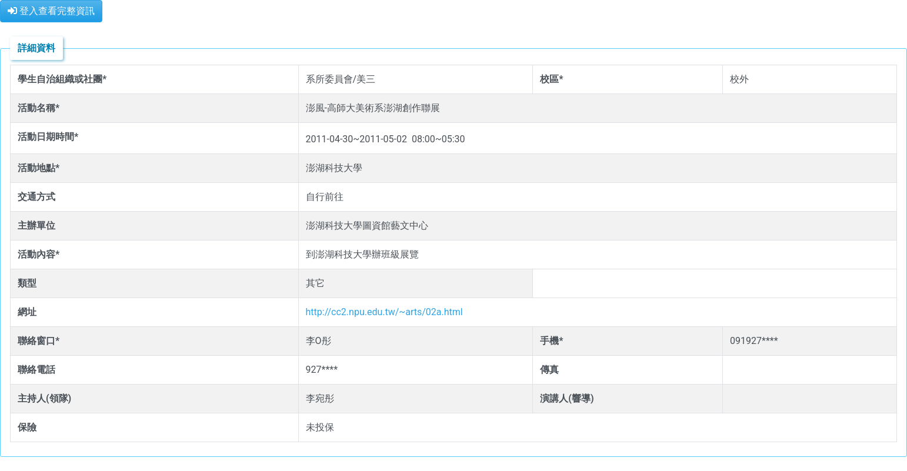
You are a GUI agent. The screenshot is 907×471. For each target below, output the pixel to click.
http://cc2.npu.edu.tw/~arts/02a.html (384, 312)
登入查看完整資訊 (51, 10)
